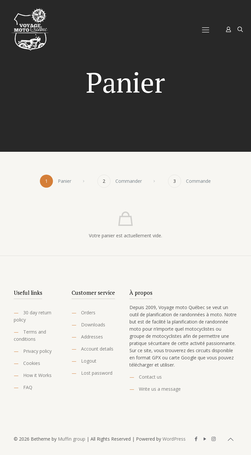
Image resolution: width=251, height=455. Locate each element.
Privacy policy (37, 351)
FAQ (27, 387)
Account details (97, 349)
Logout (88, 361)
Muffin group (71, 439)
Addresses (92, 337)
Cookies (31, 363)
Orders (88, 312)
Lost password (96, 373)
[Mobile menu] (205, 29)
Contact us (150, 377)
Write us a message (160, 389)
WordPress (174, 439)
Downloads (93, 325)
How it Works (37, 375)
